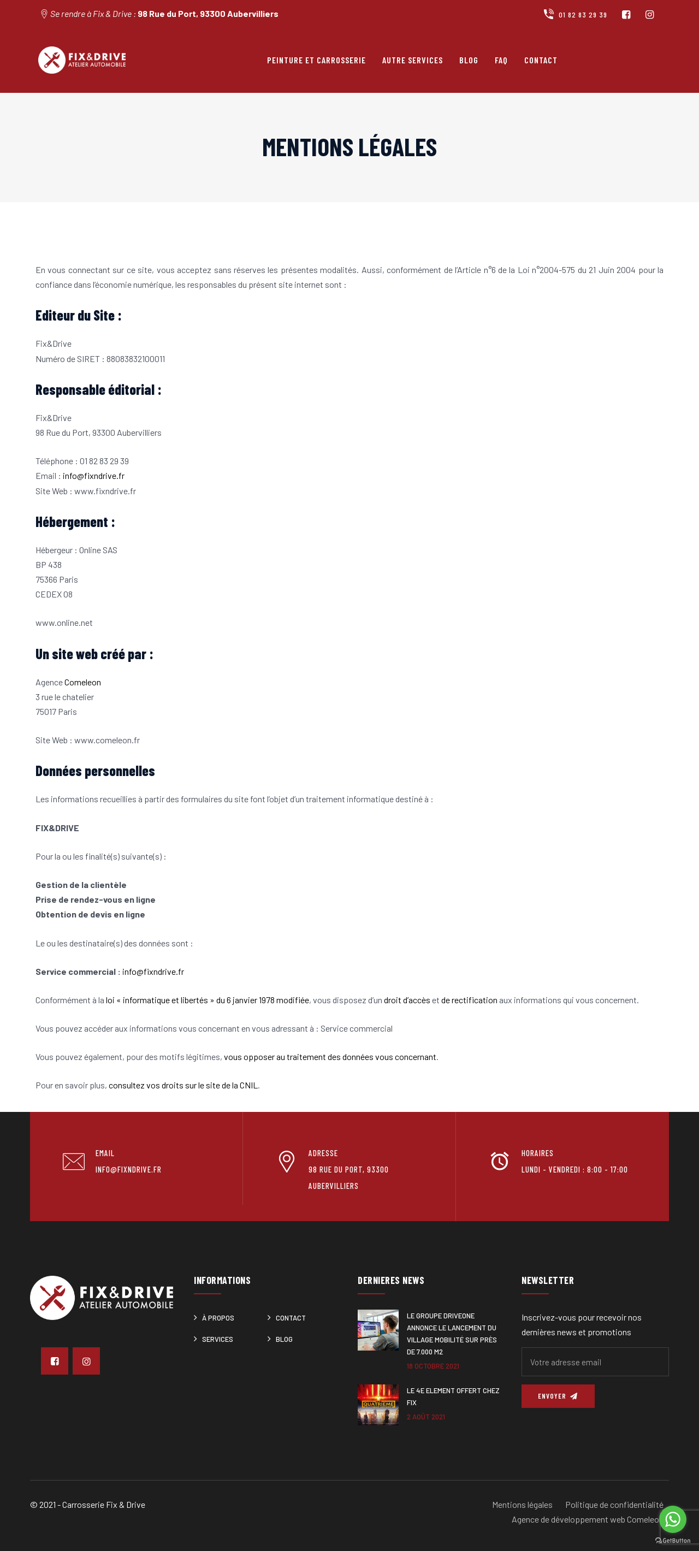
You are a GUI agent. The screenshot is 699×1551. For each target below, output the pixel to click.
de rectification (469, 999)
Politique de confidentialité (614, 1504)
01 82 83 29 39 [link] (104, 460)
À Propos (218, 1317)
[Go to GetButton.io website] (672, 1540)
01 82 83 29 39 (574, 14)
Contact (541, 60)
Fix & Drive (125, 1504)
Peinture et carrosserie (316, 60)
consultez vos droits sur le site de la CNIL (183, 1085)
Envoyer (558, 1396)
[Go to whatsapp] (672, 1519)
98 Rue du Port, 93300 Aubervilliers (208, 13)
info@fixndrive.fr (94, 475)
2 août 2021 (426, 1416)
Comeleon (82, 682)
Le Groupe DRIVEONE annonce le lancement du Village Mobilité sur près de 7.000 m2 (452, 1333)
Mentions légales (522, 1504)
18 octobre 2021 (433, 1365)
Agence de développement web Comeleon (588, 1519)
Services (217, 1339)
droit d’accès (407, 999)
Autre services (412, 60)
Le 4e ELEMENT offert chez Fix (453, 1396)
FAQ (501, 60)
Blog (468, 60)
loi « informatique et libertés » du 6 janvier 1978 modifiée (207, 999)
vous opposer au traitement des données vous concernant (330, 1056)
